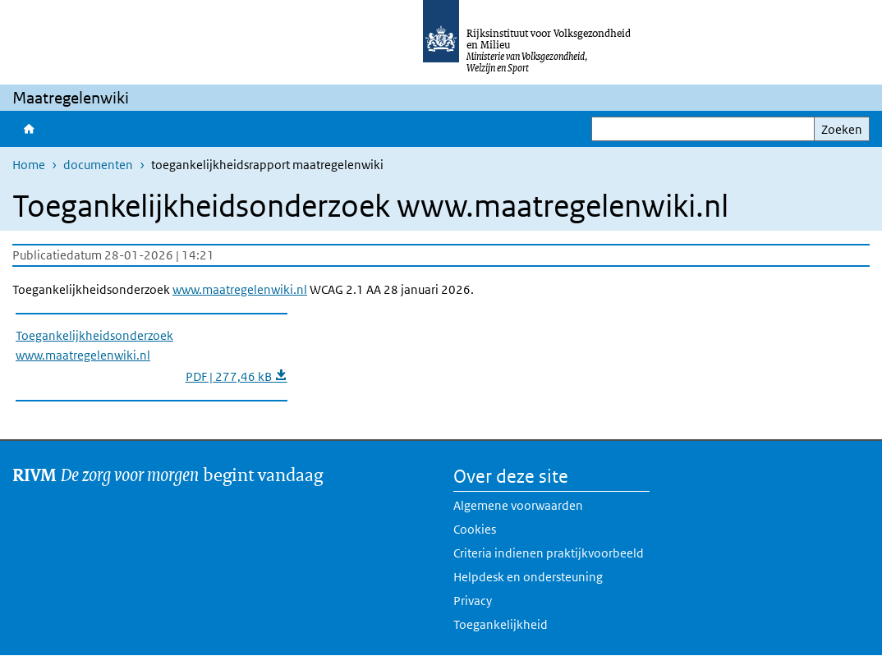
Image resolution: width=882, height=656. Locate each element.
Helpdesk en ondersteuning (528, 577)
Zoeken (841, 129)
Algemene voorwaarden (518, 505)
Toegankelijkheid (500, 624)
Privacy (472, 600)
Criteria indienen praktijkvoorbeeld (548, 553)
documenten (98, 164)
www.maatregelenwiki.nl (239, 289)
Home (29, 129)
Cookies (474, 529)
